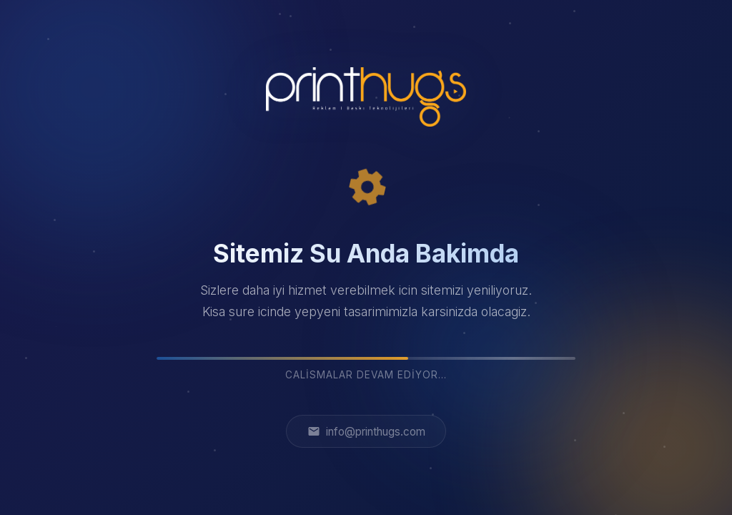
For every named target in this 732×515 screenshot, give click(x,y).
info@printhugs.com (366, 431)
